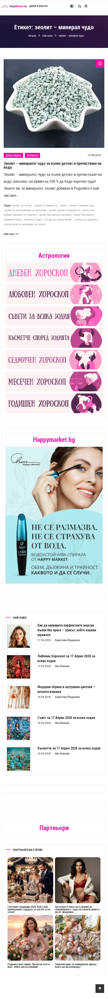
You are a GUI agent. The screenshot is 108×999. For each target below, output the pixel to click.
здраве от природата (45, 205)
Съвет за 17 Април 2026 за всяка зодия (66, 717)
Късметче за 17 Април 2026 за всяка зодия (69, 748)
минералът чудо (33, 219)
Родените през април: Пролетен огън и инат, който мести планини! (29, 965)
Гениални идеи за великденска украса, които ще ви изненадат (76, 965)
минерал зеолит (13, 219)
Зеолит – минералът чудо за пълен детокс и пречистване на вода (52, 165)
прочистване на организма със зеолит (25, 224)
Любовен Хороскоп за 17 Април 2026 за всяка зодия (66, 658)
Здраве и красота (38, 6)
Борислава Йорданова (67, 640)
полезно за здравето (85, 219)
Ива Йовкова (62, 666)
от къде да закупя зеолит (58, 219)
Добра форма (13, 155)
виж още (11, 234)
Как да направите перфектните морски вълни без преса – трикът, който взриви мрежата (67, 630)
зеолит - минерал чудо (81, 205)
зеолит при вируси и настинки (55, 214)
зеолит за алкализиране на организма (25, 210)
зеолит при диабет (84, 214)
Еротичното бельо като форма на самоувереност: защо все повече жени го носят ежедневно (77, 909)
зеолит (63, 205)
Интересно (32, 155)
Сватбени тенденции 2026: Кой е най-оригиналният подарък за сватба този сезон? (29, 909)
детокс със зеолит (22, 205)
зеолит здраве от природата (64, 210)
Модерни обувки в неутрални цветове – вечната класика (66, 689)
